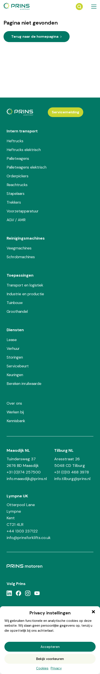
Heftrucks (15, 141)
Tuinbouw (15, 302)
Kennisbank (16, 420)
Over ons (14, 403)
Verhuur (13, 348)
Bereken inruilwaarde (24, 383)
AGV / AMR (16, 219)
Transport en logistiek (25, 285)
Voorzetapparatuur (23, 211)
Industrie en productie (25, 294)
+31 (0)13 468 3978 (71, 472)
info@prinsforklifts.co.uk (29, 537)
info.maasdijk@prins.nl (27, 478)
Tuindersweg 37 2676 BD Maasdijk (23, 462)
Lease (12, 339)
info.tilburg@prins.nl (72, 478)
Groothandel (17, 311)
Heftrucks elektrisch (24, 149)
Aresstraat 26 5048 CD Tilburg (69, 462)
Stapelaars (15, 193)
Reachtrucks (17, 184)
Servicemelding (65, 112)
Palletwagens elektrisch (26, 167)
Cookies (42, 668)
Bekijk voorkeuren (50, 659)
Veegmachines (19, 248)
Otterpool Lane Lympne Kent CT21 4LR (21, 514)
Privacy (56, 668)
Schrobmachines (21, 256)
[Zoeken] (79, 6)
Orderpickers (17, 176)
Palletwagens (18, 158)
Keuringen (15, 374)
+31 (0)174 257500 (24, 472)
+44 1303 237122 (22, 531)
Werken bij (15, 412)
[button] (93, 612)
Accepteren (50, 647)
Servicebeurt (18, 366)
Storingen (15, 357)
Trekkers (14, 202)
